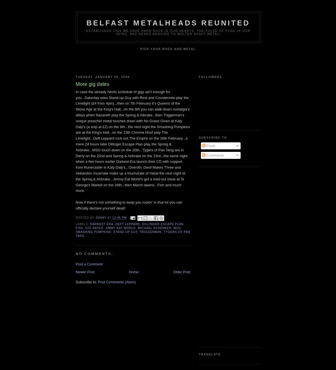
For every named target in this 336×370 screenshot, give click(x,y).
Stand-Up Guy (125, 232)
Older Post (181, 272)
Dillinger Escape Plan (163, 224)
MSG (177, 228)
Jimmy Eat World (120, 228)
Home (134, 272)
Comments (213, 155)
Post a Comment (89, 264)
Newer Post (85, 272)
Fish (79, 228)
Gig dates (94, 228)
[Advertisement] (221, 256)
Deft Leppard (128, 224)
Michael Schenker (154, 228)
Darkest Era (101, 224)
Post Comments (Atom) (117, 282)
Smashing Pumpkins (93, 232)
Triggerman (151, 232)
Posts (208, 146)
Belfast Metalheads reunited (168, 23)
